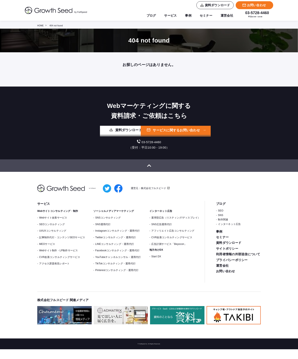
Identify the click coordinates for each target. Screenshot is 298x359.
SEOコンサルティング (52, 234)
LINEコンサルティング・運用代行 (114, 253)
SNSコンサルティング (108, 227)
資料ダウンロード (104, 136)
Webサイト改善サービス (53, 227)
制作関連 (223, 229)
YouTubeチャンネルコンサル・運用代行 (118, 266)
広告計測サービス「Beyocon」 (169, 253)
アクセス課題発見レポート (54, 273)
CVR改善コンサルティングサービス (59, 266)
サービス (168, 15)
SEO (220, 220)
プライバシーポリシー (232, 271)
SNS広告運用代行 (161, 234)
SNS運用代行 (103, 234)
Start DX (156, 266)
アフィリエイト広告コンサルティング (172, 240)
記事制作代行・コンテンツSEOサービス (62, 247)
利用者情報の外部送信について (238, 265)
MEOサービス (47, 253)
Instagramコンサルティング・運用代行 (117, 240)
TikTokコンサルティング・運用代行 (115, 273)
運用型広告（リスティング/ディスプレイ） (175, 227)
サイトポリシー (227, 259)
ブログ (148, 15)
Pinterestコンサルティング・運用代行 (116, 279)
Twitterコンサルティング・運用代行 (115, 247)
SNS (220, 224)
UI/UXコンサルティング (52, 240)
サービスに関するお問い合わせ (195, 136)
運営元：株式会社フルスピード (149, 197)
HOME (40, 25)
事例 (186, 15)
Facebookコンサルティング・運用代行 (117, 260)
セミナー (204, 15)
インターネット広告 (229, 233)
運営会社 (226, 15)
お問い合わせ (225, 283)
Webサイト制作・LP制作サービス (58, 260)
